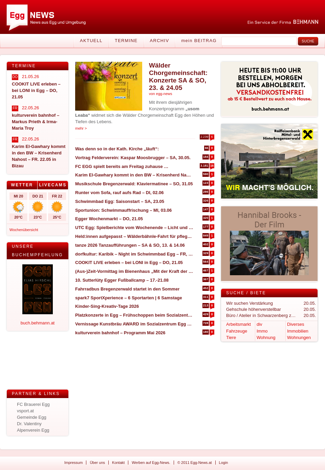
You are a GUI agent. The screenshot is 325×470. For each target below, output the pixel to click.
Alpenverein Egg (33, 430)
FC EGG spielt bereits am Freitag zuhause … (121, 166)
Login (223, 462)
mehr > (81, 128)
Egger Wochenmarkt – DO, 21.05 (109, 218)
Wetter (22, 185)
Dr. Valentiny (29, 423)
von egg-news (160, 94)
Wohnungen (299, 337)
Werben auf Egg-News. (151, 462)
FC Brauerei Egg (33, 404)
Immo (262, 331)
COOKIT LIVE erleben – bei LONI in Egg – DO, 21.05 (129, 262)
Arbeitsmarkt (238, 324)
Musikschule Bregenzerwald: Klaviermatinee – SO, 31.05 (134, 183)
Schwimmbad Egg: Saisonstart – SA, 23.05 (119, 201)
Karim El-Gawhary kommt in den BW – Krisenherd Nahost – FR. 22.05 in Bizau (134, 174)
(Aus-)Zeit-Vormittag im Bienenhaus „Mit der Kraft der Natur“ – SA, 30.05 (134, 271)
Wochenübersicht (23, 230)
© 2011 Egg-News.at (194, 462)
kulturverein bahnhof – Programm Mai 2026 (120, 332)
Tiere (231, 337)
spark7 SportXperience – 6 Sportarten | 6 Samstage (128, 297)
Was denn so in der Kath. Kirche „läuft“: (117, 148)
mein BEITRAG (198, 40)
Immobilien (297, 331)
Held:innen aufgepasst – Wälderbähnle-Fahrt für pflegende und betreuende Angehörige (134, 236)
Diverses (295, 324)
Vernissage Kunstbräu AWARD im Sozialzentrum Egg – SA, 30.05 (134, 323)
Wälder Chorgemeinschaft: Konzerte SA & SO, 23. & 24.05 (178, 76)
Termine (126, 40)
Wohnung (266, 337)
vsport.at (25, 410)
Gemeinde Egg (31, 417)
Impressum (73, 462)
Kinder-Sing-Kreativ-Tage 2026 (107, 306)
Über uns (97, 462)
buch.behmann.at (38, 322)
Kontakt (118, 462)
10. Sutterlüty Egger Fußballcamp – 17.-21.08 (122, 280)
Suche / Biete (246, 292)
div (259, 324)
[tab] (22, 185)
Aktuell (91, 40)
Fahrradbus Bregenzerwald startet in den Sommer (127, 289)
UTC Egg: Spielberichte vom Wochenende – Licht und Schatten (134, 227)
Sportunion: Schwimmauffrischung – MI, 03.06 (123, 210)
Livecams (52, 185)
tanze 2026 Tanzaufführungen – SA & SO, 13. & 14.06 (130, 245)
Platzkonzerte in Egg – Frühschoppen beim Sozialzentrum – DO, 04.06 (134, 315)
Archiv (159, 40)
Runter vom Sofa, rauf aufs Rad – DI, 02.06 (119, 192)
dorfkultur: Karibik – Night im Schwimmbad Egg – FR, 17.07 (134, 254)
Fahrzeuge (236, 331)
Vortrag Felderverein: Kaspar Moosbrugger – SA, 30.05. (133, 157)
